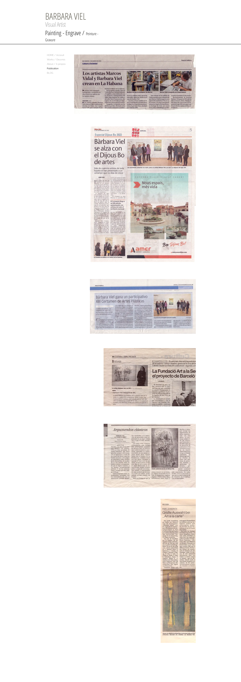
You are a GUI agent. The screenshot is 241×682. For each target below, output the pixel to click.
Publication (53, 68)
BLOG (50, 73)
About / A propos (56, 64)
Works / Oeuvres (56, 59)
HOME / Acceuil (55, 55)
